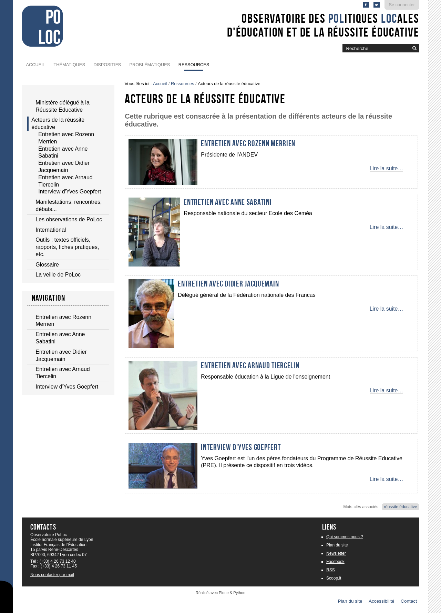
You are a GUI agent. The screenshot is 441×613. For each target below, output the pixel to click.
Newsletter (336, 553)
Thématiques (69, 64)
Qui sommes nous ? (344, 536)
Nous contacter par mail (52, 574)
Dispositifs (107, 64)
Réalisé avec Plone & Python (220, 593)
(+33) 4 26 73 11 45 (59, 566)
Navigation (48, 297)
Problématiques (150, 64)
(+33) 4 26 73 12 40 (58, 561)
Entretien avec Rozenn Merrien (248, 143)
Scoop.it (333, 578)
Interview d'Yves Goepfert (241, 447)
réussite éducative (400, 506)
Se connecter (402, 4)
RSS (330, 569)
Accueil (35, 64)
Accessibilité (381, 601)
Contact (409, 601)
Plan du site (337, 545)
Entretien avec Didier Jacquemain (228, 283)
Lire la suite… (386, 168)
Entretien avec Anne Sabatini (227, 202)
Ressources (193, 64)
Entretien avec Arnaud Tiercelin (250, 365)
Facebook (335, 561)
